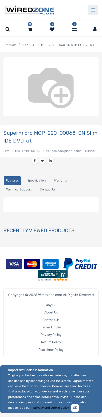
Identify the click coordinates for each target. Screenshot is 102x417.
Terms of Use (51, 327)
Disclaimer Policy (51, 350)
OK (75, 408)
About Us (51, 312)
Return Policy (51, 342)
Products (10, 45)
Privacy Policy (51, 335)
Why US (51, 305)
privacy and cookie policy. (51, 407)
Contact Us (51, 320)
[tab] (12, 180)
